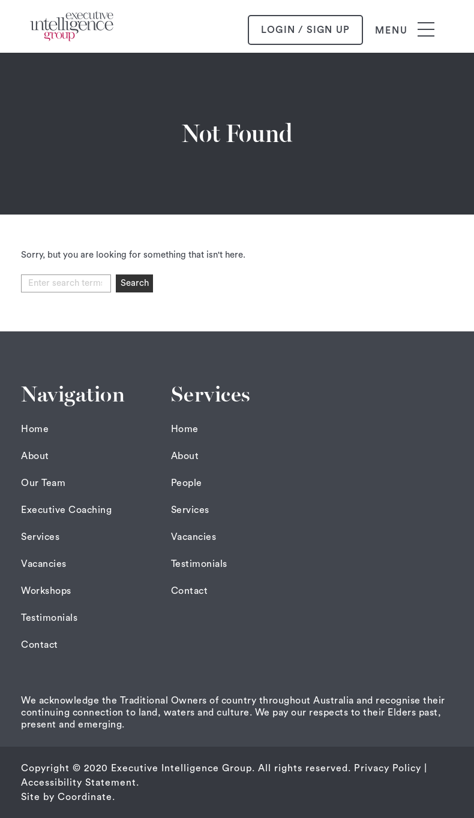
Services (40, 537)
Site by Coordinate (66, 797)
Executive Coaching (66, 510)
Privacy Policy (387, 768)
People (186, 483)
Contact (39, 645)
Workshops (46, 591)
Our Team (43, 483)
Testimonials (49, 618)
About (35, 456)
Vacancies (44, 564)
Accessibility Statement (78, 782)
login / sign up (305, 30)
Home (35, 429)
